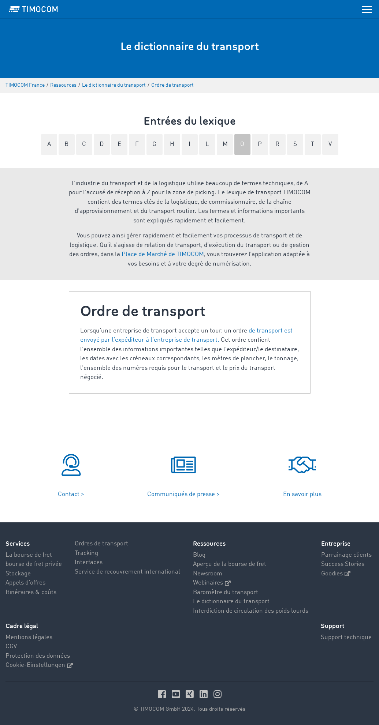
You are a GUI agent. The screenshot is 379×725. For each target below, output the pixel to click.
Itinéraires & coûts (30, 592)
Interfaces (89, 562)
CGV (11, 646)
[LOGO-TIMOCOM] (33, 9)
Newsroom (207, 574)
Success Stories (342, 564)
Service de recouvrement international (127, 572)
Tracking (86, 553)
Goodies (335, 574)
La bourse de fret (28, 555)
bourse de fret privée (33, 564)
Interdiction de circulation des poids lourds (250, 611)
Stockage (18, 574)
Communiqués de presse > (183, 494)
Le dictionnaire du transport (231, 601)
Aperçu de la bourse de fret (229, 564)
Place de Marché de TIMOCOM (163, 254)
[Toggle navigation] (367, 9)
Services (17, 544)
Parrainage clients (346, 555)
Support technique (346, 637)
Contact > (71, 494)
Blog (199, 555)
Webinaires (212, 583)
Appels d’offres (25, 583)
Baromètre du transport (225, 592)
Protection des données (37, 656)
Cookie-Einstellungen (39, 665)
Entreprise (335, 544)
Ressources (209, 544)
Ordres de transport (101, 544)
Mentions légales (28, 637)
